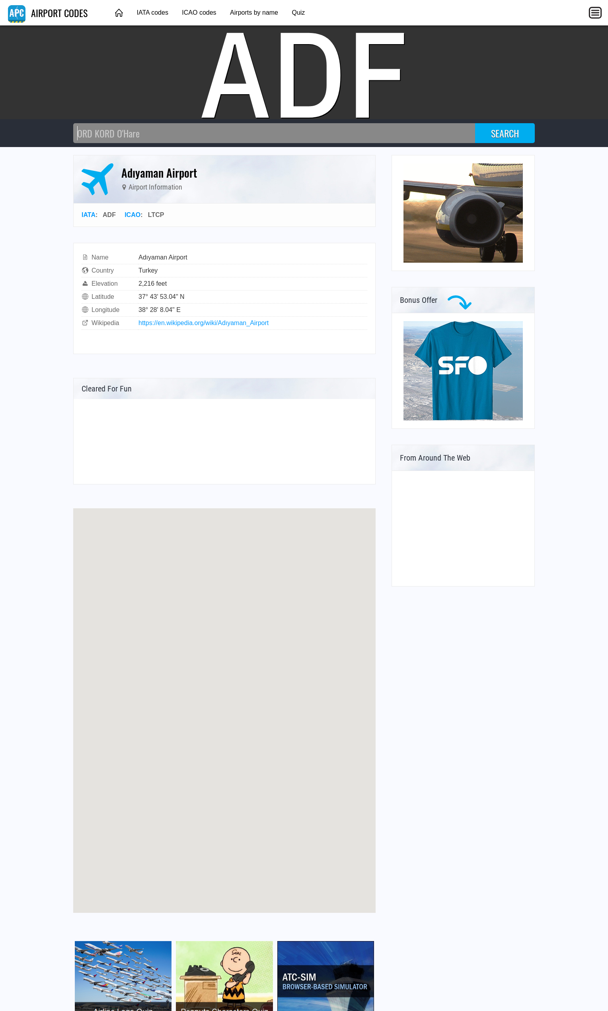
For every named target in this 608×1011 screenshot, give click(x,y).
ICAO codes (199, 12)
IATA (88, 214)
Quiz (298, 12)
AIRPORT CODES (48, 13)
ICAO (132, 214)
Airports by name (254, 12)
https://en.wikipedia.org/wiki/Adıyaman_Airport (203, 323)
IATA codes (152, 12)
